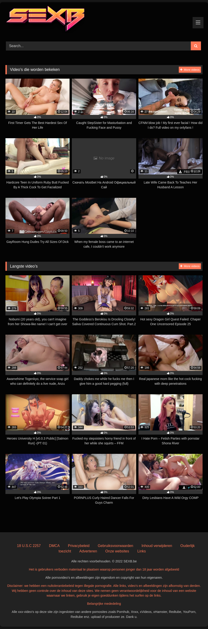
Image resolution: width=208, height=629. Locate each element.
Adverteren (88, 551)
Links (141, 551)
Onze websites (117, 551)
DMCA (54, 546)
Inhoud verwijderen (156, 546)
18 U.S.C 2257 (29, 546)
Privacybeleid (78, 546)
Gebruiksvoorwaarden (115, 546)
